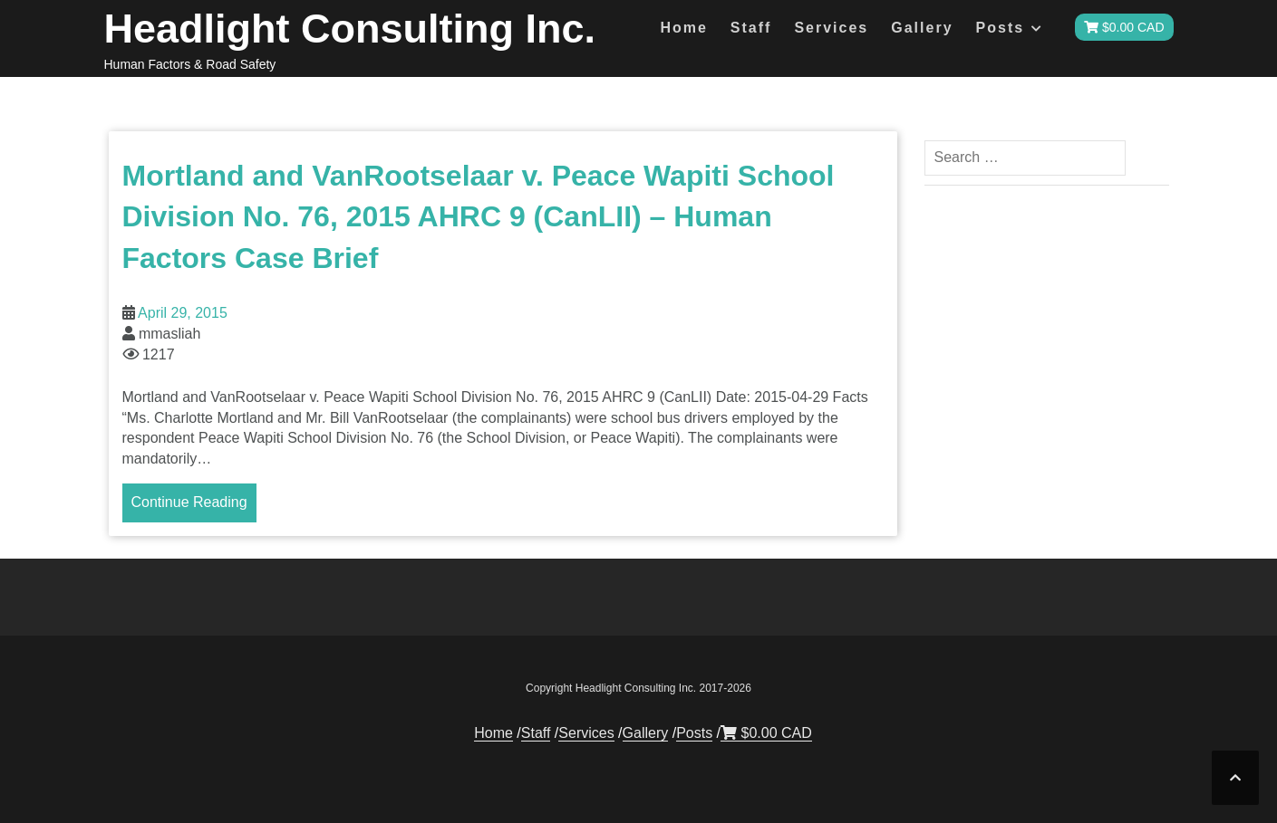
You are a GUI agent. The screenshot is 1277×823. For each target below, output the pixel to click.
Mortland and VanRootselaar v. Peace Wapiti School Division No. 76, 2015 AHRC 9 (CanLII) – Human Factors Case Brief (478, 216)
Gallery (922, 27)
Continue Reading (189, 502)
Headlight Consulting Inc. (349, 28)
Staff (751, 27)
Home (683, 27)
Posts (1000, 27)
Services (831, 27)
